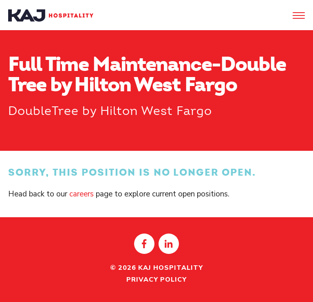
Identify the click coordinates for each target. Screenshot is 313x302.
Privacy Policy (156, 279)
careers (81, 194)
